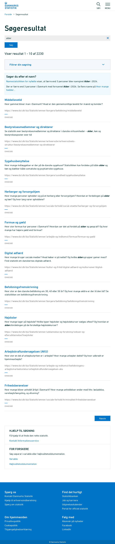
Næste (102, 418)
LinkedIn (66, 529)
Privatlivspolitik (13, 521)
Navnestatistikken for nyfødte (21, 81)
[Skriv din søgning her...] (55, 38)
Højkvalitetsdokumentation (23, 464)
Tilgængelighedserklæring (18, 529)
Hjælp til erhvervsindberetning (20, 500)
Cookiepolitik (11, 525)
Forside (8, 14)
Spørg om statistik (14, 504)
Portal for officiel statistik (75, 508)
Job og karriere (70, 500)
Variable (13, 459)
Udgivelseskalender (72, 504)
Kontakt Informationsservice (24, 440)
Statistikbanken (70, 496)
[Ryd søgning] (107, 38)
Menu (107, 6)
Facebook (67, 525)
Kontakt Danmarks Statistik (19, 496)
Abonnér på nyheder (72, 521)
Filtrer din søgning (20, 64)
